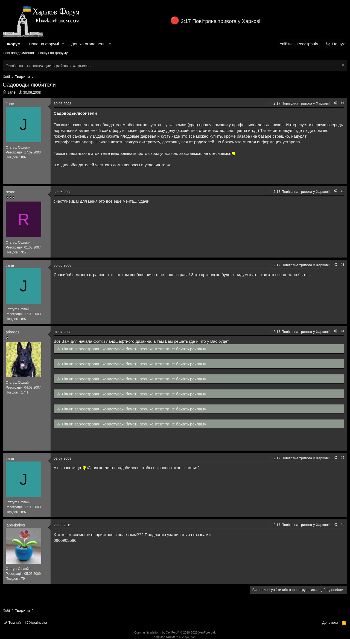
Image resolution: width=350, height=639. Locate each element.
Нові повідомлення (18, 53)
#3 (342, 265)
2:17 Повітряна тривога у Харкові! (221, 21)
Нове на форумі (44, 44)
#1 (342, 103)
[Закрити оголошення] (342, 66)
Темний (12, 622)
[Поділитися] (335, 103)
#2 (342, 191)
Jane (11, 92)
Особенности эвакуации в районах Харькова (48, 65)
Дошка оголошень (88, 44)
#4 (342, 331)
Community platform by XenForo (175, 632)
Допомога (330, 622)
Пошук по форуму (53, 53)
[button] (63, 44)
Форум (14, 44)
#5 (342, 458)
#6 (342, 524)
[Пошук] (335, 44)
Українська (36, 622)
